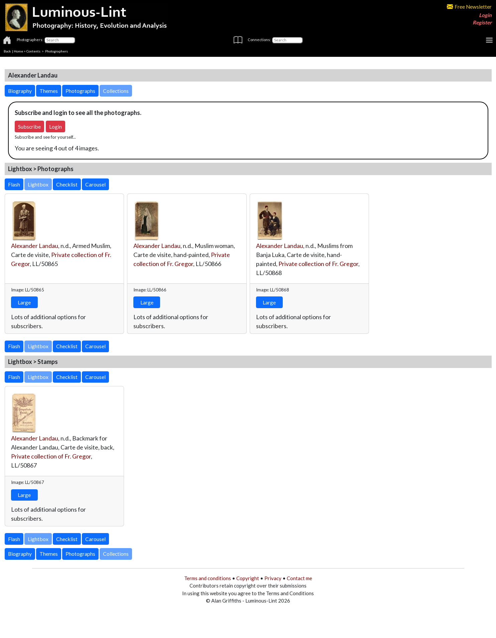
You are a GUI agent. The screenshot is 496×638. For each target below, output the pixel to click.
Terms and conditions (207, 578)
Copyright (247, 578)
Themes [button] (48, 91)
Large (24, 302)
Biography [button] (20, 91)
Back (7, 51)
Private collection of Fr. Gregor (318, 263)
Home (18, 51)
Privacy (272, 578)
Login (485, 15)
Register (482, 22)
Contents (33, 51)
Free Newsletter (469, 6)
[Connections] (287, 40)
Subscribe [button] (29, 126)
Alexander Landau (34, 245)
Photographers (56, 51)
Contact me (299, 578)
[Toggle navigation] (489, 40)
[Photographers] (59, 40)
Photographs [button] (80, 91)
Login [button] (55, 126)
